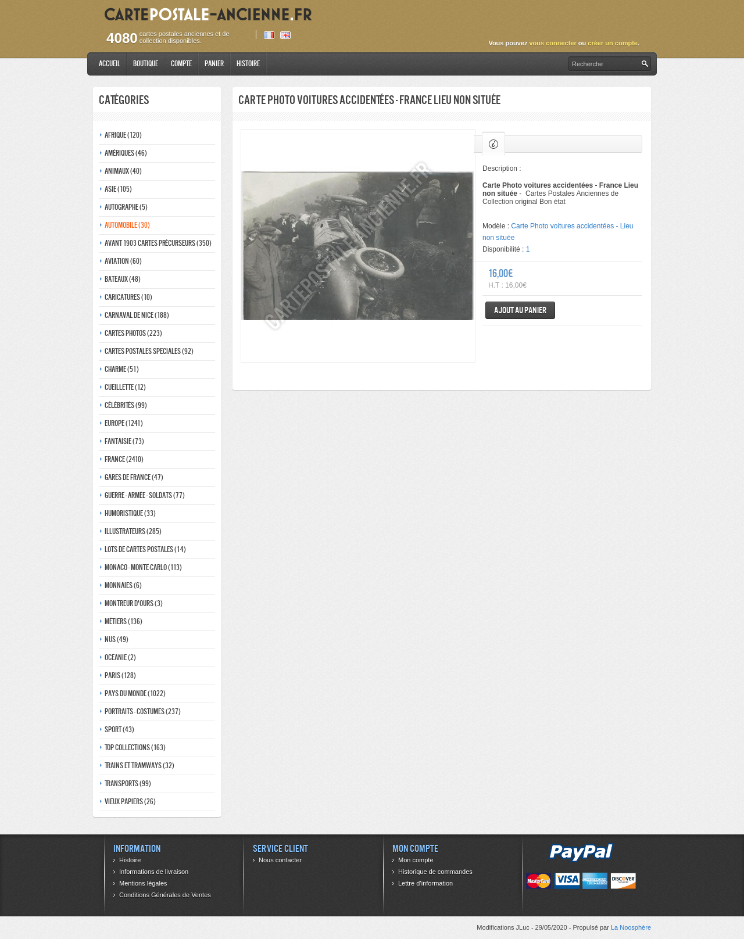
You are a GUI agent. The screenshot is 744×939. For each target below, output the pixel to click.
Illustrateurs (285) (133, 531)
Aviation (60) (123, 261)
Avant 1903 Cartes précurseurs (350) (158, 243)
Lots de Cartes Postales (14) (145, 549)
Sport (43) (119, 729)
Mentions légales (143, 883)
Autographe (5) (126, 207)
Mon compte (416, 859)
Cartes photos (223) (133, 333)
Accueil (109, 63)
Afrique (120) (123, 135)
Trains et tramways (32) (139, 765)
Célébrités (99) (126, 405)
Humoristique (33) (130, 513)
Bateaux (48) (123, 279)
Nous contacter (280, 859)
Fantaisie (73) (124, 441)
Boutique (145, 63)
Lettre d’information (425, 883)
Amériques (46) (126, 153)
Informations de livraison (153, 871)
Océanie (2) (120, 657)
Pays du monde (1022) (135, 693)
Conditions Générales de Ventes (165, 894)
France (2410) (124, 459)
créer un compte (613, 43)
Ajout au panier (520, 310)
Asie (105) (118, 189)
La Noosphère (631, 927)
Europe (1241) (124, 423)
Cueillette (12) (125, 387)
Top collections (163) (135, 747)
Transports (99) (128, 783)
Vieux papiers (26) (130, 801)
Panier (214, 63)
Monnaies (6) (123, 585)
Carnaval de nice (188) (137, 315)
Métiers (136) (123, 621)
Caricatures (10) (128, 297)
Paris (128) (120, 675)
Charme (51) (122, 369)
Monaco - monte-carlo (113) (143, 567)
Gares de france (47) (134, 477)
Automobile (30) (127, 225)
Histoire (248, 63)
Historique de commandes (435, 871)
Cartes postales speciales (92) (149, 351)
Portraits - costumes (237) (143, 711)
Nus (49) (116, 639)
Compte (181, 63)
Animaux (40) (123, 171)
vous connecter (552, 43)
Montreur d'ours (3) (134, 603)
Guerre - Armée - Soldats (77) (145, 495)
